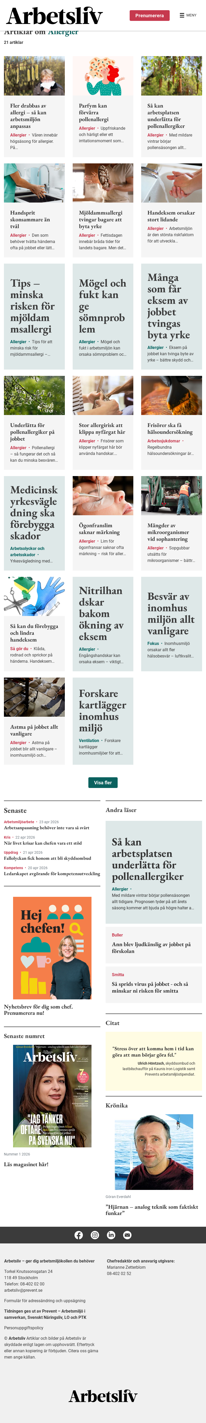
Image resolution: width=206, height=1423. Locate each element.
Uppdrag (11, 852)
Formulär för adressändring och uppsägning (44, 1300)
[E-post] (127, 1235)
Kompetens (14, 868)
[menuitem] (54, 15)
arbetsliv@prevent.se (23, 1290)
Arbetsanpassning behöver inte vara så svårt (46, 828)
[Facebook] (79, 1235)
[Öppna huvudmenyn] (188, 15)
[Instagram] (95, 1235)
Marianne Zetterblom (126, 1267)
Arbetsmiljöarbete (19, 822)
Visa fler (103, 782)
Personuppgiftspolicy (23, 1327)
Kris (7, 837)
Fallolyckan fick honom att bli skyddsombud (47, 858)
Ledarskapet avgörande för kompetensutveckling (52, 873)
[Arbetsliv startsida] (103, 1395)
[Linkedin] (111, 1235)
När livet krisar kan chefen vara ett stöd (43, 843)
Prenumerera (149, 15)
